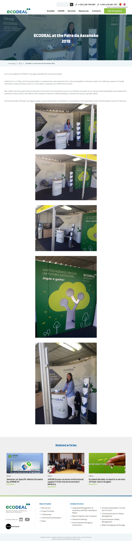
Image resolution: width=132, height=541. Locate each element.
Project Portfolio (47, 511)
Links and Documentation (51, 518)
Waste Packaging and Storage (113, 525)
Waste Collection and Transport (84, 516)
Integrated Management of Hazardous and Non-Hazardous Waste (84, 510)
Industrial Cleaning (79, 519)
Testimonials (46, 514)
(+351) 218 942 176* (108, 4)
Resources (84, 11)
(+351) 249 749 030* (87, 4)
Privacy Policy (67, 537)
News (43, 521)
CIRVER (61, 11)
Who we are (46, 508)
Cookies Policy (76, 537)
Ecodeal (50, 11)
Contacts (96, 11)
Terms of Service (86, 537)
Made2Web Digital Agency (72, 539)
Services (72, 11)
